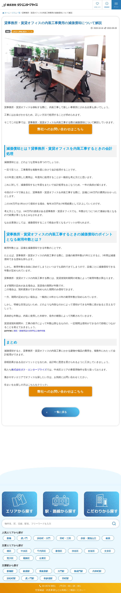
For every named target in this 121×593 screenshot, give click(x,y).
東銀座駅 (43, 571)
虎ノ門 (24, 538)
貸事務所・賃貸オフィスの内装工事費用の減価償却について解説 (47, 13)
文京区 (107, 551)
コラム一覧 (16, 13)
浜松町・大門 (43, 538)
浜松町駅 (11, 578)
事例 (7, 32)
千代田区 (41, 551)
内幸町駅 (96, 571)
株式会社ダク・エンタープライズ (29, 369)
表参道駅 (48, 578)
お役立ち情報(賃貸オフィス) (22, 32)
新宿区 (58, 551)
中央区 (24, 551)
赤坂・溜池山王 (88, 538)
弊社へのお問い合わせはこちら (60, 129)
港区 (9, 551)
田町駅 (65, 578)
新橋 (9, 538)
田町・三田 (65, 538)
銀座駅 (26, 571)
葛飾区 (26, 558)
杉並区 (91, 551)
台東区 (42, 558)
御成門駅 (78, 571)
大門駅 (61, 571)
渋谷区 (75, 551)
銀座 (108, 538)
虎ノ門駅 (29, 578)
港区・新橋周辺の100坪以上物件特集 (29, 331)
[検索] (114, 523)
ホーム (6, 13)
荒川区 (10, 558)
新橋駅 (10, 571)
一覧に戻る (60, 412)
